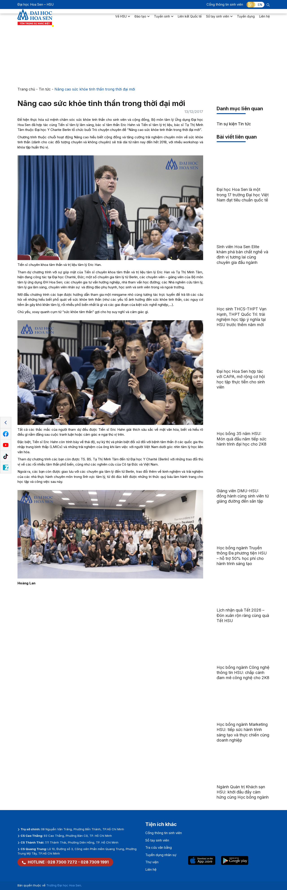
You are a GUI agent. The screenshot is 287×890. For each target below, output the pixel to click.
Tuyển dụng (246, 19)
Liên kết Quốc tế (190, 19)
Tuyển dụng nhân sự (160, 855)
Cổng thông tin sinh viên (225, 4)
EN (260, 4)
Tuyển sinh (163, 19)
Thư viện (152, 862)
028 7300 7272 (62, 862)
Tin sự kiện (227, 123)
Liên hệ (264, 19)
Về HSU (122, 19)
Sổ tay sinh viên (219, 19)
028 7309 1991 (95, 862)
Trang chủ (26, 89)
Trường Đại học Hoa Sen (63, 885)
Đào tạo (142, 19)
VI (250, 4)
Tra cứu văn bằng (158, 847)
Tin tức (45, 89)
